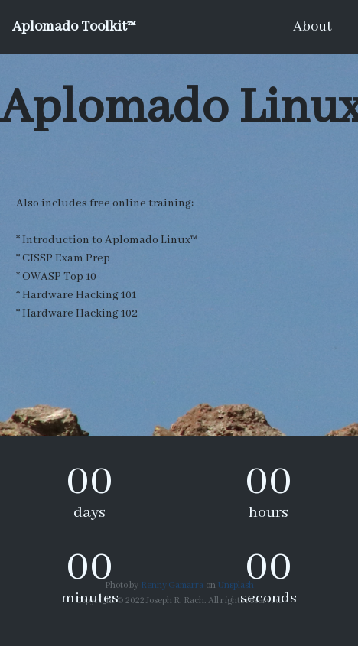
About (312, 27)
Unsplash (236, 585)
